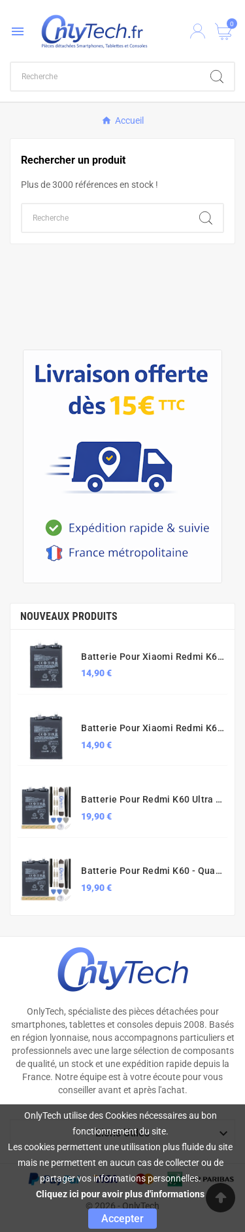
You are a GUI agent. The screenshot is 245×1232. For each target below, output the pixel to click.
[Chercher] (105, 76)
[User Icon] (197, 31)
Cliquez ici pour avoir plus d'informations (120, 1194)
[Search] (216, 76)
